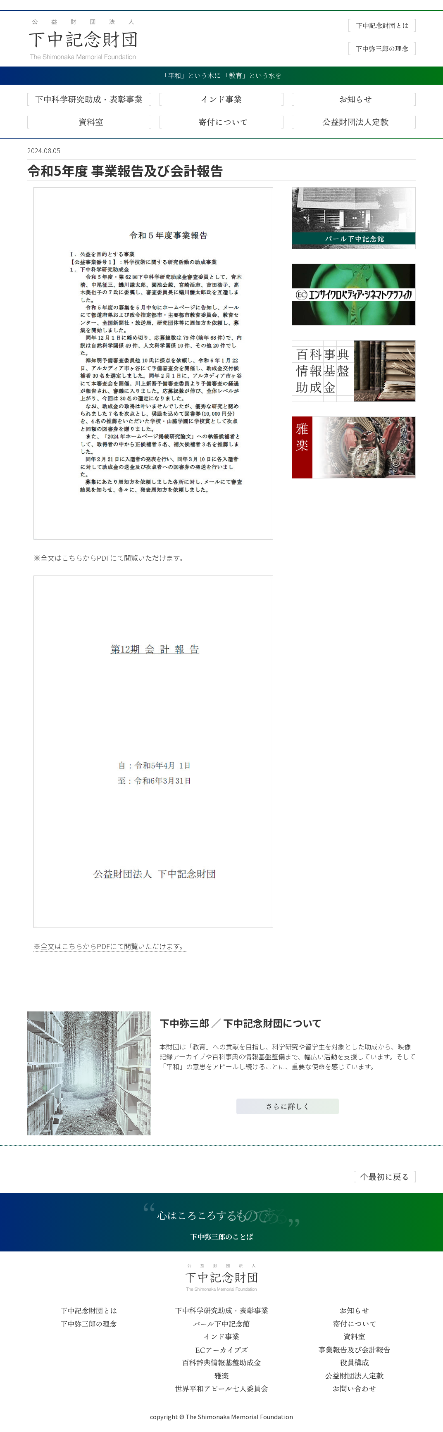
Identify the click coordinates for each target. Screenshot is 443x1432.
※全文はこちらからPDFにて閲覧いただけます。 (109, 557)
